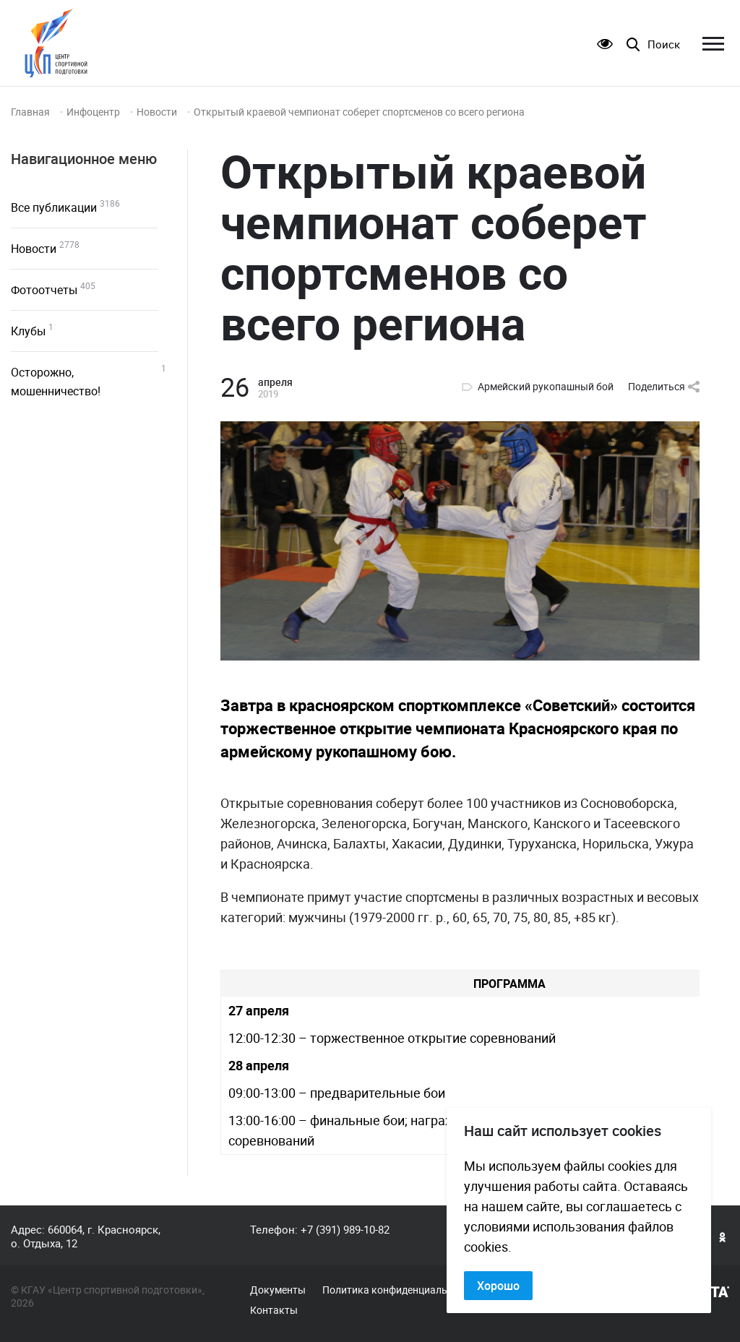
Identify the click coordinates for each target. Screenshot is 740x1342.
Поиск (664, 44)
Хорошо (498, 1286)
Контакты (274, 1310)
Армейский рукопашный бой (546, 386)
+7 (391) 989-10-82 (345, 1229)
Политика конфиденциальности (398, 1289)
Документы (278, 1289)
